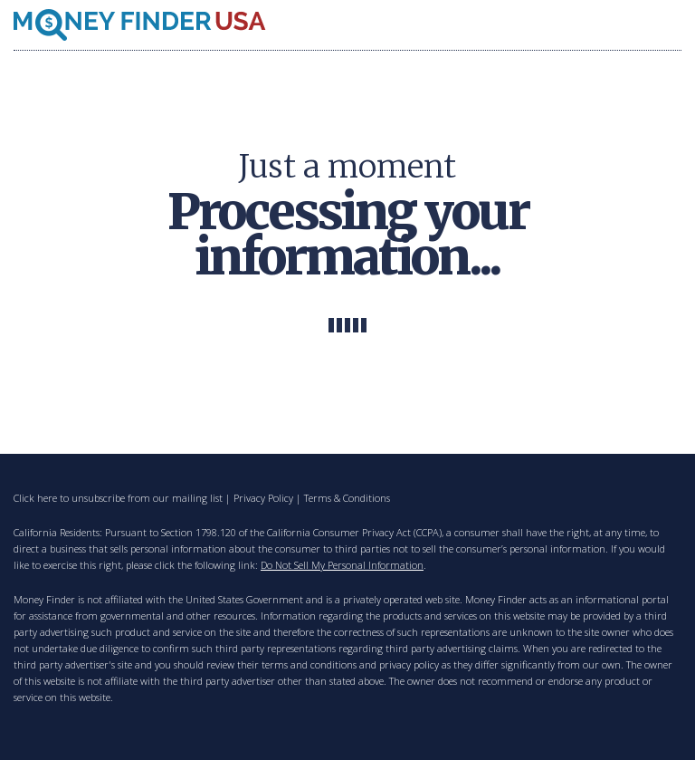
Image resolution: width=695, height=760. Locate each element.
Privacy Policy (263, 498)
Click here (35, 498)
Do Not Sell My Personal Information (342, 565)
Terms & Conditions (347, 498)
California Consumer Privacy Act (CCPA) (354, 532)
